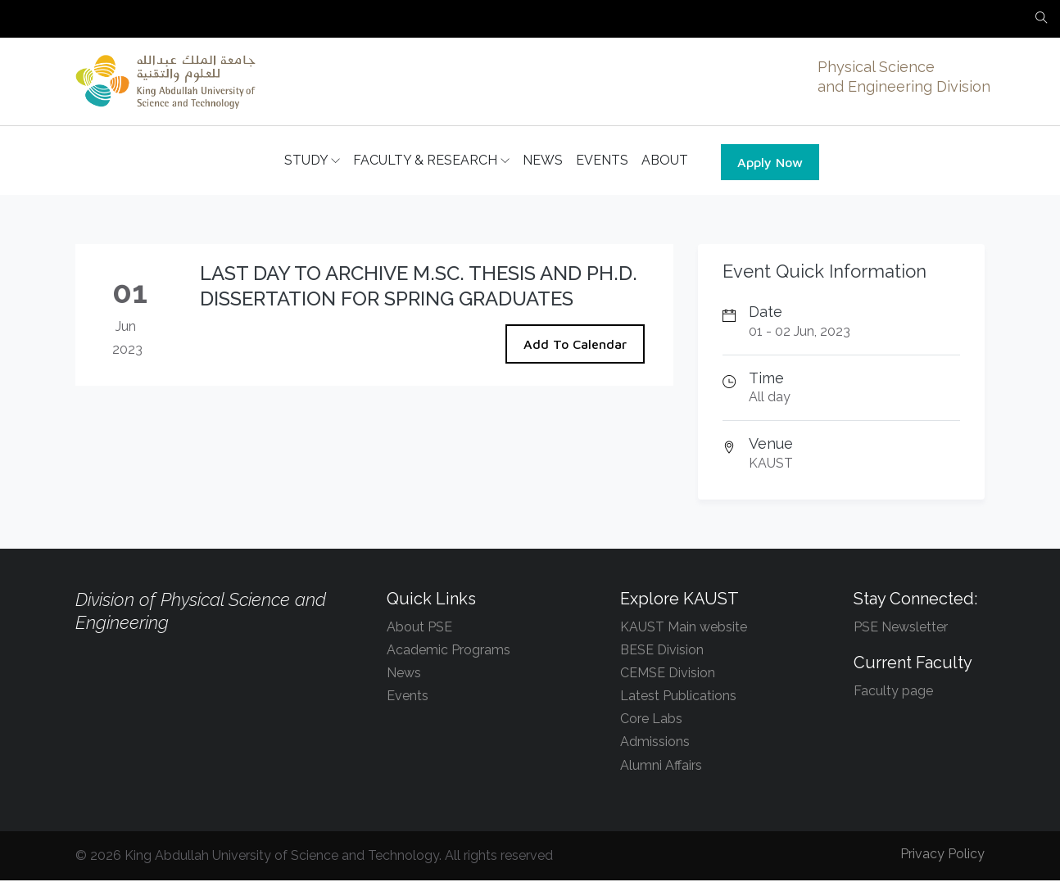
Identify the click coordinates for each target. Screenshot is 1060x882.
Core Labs (651, 720)
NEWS (543, 161)
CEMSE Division (667, 674)
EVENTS (602, 161)
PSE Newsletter (901, 627)
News (404, 674)
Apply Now (770, 163)
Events (407, 697)
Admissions (655, 743)
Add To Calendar (575, 345)
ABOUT (664, 161)
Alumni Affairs (661, 766)
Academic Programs (448, 651)
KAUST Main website (683, 627)
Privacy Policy (942, 854)
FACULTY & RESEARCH (431, 161)
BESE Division (662, 651)
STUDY (312, 161)
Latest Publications (678, 697)
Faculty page (893, 692)
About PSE (419, 627)
